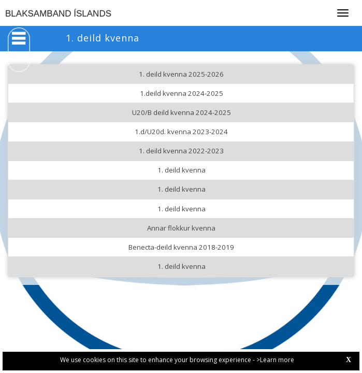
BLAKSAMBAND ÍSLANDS (58, 14)
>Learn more (275, 359)
